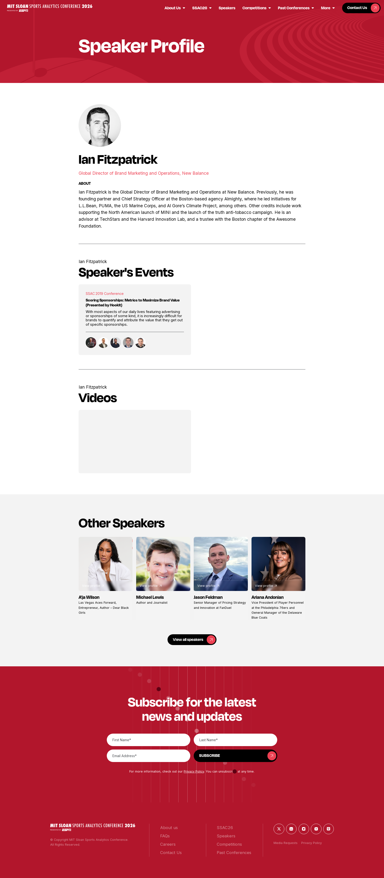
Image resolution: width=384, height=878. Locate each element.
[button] (49, 8)
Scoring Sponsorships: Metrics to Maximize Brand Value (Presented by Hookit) (133, 303)
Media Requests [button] (286, 843)
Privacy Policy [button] (194, 771)
